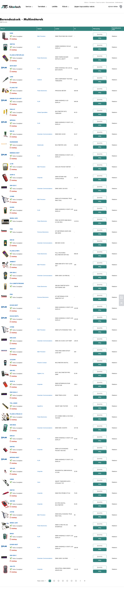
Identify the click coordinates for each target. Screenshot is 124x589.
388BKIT (13, 249)
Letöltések (98, 583)
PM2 (11, 218)
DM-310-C (13, 177)
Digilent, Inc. (40, 356)
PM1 (11, 280)
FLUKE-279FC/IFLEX (17, 53)
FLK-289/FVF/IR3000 (17, 270)
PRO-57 (12, 105)
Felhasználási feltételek (10, 583)
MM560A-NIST (14, 146)
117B (11, 156)
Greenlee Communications (44, 128)
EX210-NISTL (14, 301)
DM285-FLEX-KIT (16, 94)
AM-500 (12, 476)
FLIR (38, 46)
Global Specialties (42, 108)
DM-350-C (13, 259)
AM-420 (12, 445)
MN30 (12, 507)
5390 (11, 32)
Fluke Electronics (42, 56)
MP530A (12, 115)
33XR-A (12, 167)
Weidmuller (40, 139)
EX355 (12, 198)
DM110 (12, 414)
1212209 (12, 342)
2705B (12, 311)
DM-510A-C (14, 373)
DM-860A (13, 404)
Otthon (86, 2)
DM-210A (13, 321)
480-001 (12, 352)
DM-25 (12, 125)
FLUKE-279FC (14, 239)
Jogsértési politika (29, 583)
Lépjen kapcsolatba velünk (84, 6)
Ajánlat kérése (113, 6)
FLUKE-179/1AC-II (16, 394)
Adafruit (39, 77)
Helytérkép (109, 583)
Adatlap (14, 38)
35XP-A (12, 363)
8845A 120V (14, 208)
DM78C (12, 425)
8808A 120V (14, 497)
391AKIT (13, 332)
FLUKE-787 (14, 84)
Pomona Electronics (43, 221)
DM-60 (12, 229)
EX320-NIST (14, 290)
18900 (12, 456)
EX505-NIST (14, 518)
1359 (11, 74)
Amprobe (39, 170)
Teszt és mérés (100, 2)
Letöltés (54, 6)
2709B (12, 187)
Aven (38, 459)
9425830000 (14, 136)
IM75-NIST (13, 63)
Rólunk (64, 6)
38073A (12, 43)
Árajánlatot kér (45, 583)
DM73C (12, 466)
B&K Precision (41, 35)
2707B (12, 487)
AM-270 (12, 538)
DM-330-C (13, 528)
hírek (88, 583)
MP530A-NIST (14, 435)
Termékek (92, 2)
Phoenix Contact (41, 345)
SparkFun (40, 387)
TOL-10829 (13, 383)
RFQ (99, 37)
